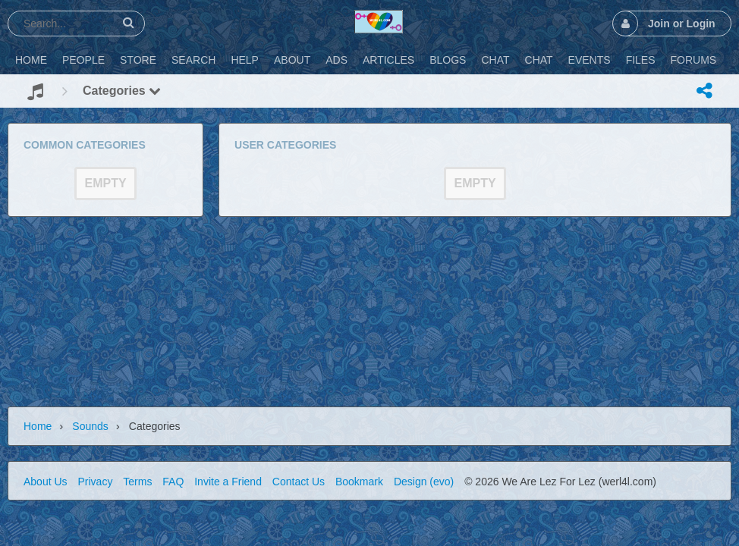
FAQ (173, 481)
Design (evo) (424, 481)
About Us (46, 481)
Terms (137, 481)
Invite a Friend (228, 481)
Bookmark (359, 481)
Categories (122, 90)
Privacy (94, 481)
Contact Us (298, 481)
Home (38, 426)
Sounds (90, 426)
